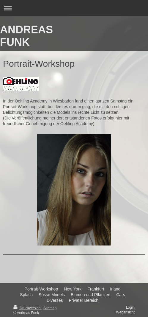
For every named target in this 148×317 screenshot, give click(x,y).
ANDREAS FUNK (26, 36)
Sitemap (49, 308)
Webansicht (125, 312)
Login (130, 307)
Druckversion (27, 308)
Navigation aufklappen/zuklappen (74, 7)
